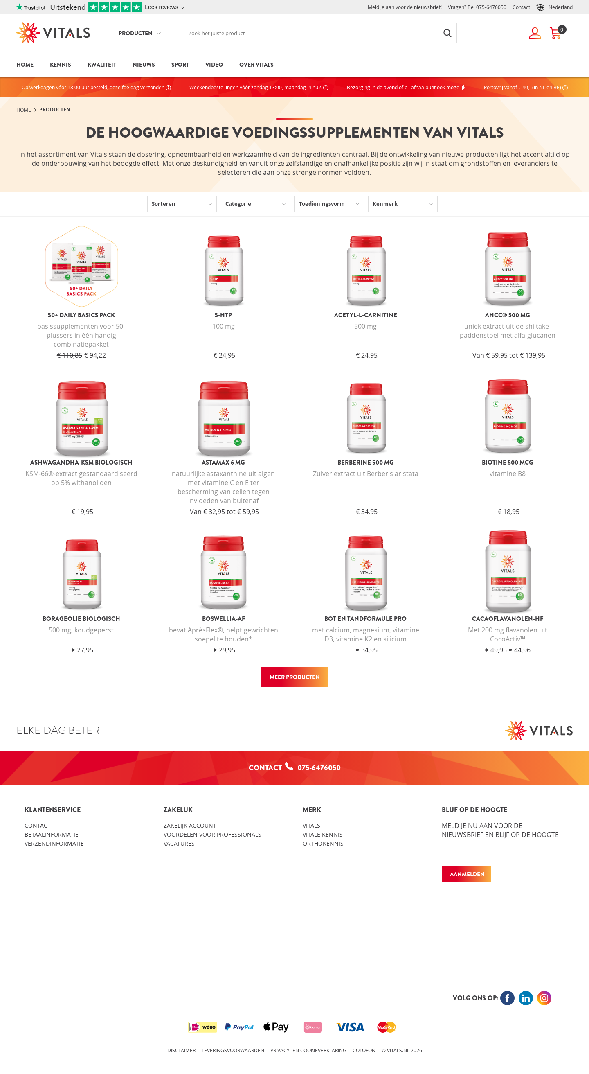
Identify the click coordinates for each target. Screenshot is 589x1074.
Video (214, 65)
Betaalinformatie (52, 834)
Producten (136, 33)
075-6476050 (491, 7)
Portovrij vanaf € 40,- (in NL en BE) (526, 87)
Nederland (554, 7)
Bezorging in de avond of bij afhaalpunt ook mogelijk (406, 87)
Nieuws (144, 65)
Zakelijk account (190, 825)
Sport (180, 65)
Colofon (364, 1050)
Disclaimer (181, 1050)
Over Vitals (256, 65)
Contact (521, 7)
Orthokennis (323, 843)
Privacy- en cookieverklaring (308, 1050)
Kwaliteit (102, 65)
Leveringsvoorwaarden (233, 1050)
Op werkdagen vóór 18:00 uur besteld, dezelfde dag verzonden (96, 87)
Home (25, 65)
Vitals (311, 825)
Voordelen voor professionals (212, 834)
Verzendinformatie (54, 843)
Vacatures (179, 843)
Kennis (60, 65)
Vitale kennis (323, 834)
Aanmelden (467, 874)
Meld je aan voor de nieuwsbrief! (405, 7)
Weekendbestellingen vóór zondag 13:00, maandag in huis (258, 87)
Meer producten (295, 677)
